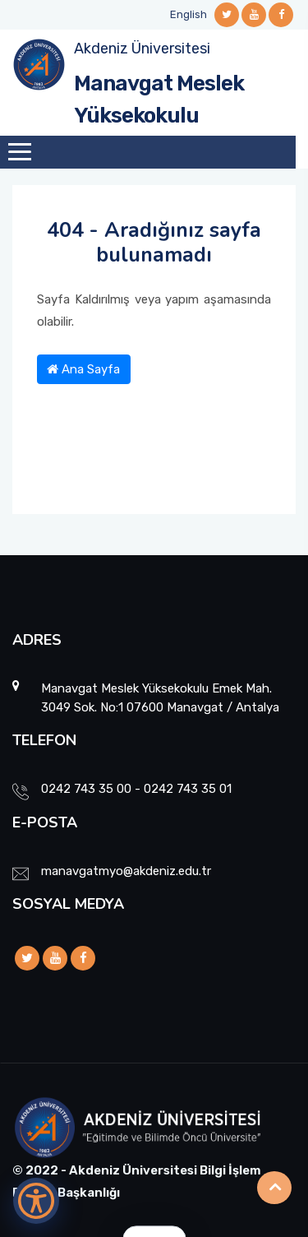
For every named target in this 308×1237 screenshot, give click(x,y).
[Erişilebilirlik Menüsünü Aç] (36, 1201)
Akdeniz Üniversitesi (142, 48)
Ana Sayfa (83, 369)
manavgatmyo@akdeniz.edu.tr (126, 871)
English (188, 14)
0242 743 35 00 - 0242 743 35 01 (136, 788)
